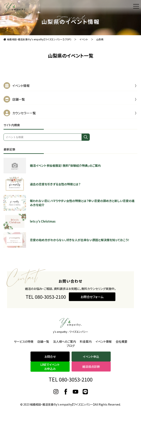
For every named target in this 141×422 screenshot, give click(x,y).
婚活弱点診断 (91, 366)
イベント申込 (91, 356)
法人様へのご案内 (64, 341)
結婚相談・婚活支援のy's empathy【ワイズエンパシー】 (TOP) (39, 39)
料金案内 (86, 341)
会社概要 (121, 341)
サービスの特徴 (23, 341)
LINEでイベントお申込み (50, 366)
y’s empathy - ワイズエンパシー (70, 332)
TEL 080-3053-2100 (46, 301)
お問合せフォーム (92, 300)
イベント (83, 39)
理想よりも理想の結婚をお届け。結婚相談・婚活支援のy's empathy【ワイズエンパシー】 (15, 8)
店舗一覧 (18, 99)
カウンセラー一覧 (24, 113)
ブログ (70, 346)
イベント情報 (21, 85)
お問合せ (50, 356)
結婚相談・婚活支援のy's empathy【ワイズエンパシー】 (62, 404)
